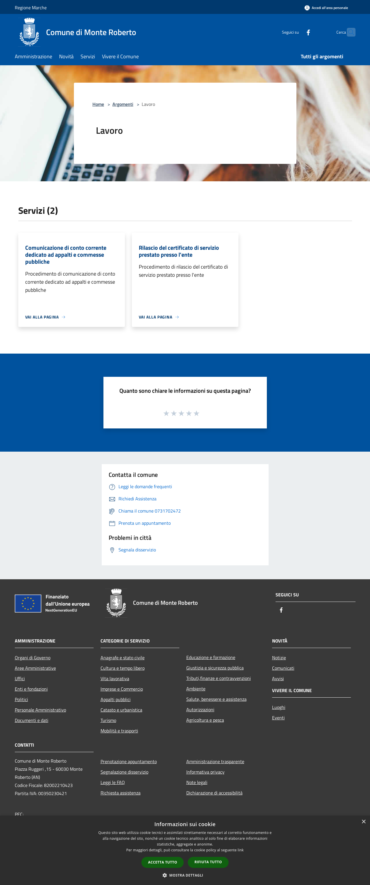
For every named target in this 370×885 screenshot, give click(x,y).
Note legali (196, 782)
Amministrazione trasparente (215, 761)
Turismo (108, 720)
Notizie (279, 657)
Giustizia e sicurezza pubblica (215, 667)
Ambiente (195, 688)
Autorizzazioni (200, 709)
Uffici (20, 678)
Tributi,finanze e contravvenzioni (218, 678)
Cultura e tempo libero (123, 668)
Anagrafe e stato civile (123, 657)
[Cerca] (349, 32)
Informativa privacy (205, 771)
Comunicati (283, 668)
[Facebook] (297, 32)
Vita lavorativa (115, 678)
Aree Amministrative (35, 668)
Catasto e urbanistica (121, 709)
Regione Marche (31, 7)
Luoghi (278, 707)
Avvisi (278, 678)
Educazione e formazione (210, 657)
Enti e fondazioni (31, 688)
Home (98, 104)
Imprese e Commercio (122, 688)
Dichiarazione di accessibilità (214, 792)
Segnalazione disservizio (124, 771)
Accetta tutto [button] (162, 862)
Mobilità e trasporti (119, 730)
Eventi (278, 717)
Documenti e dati (31, 720)
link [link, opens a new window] (241, 850)
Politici (21, 699)
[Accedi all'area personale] (326, 8)
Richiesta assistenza (121, 792)
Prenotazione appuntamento (129, 761)
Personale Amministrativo (40, 709)
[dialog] (185, 850)
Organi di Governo (32, 657)
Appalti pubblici (116, 699)
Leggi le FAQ (113, 782)
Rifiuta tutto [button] (208, 861)
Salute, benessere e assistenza (216, 699)
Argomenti (122, 104)
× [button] (363, 822)
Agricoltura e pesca (205, 719)
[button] (185, 875)
